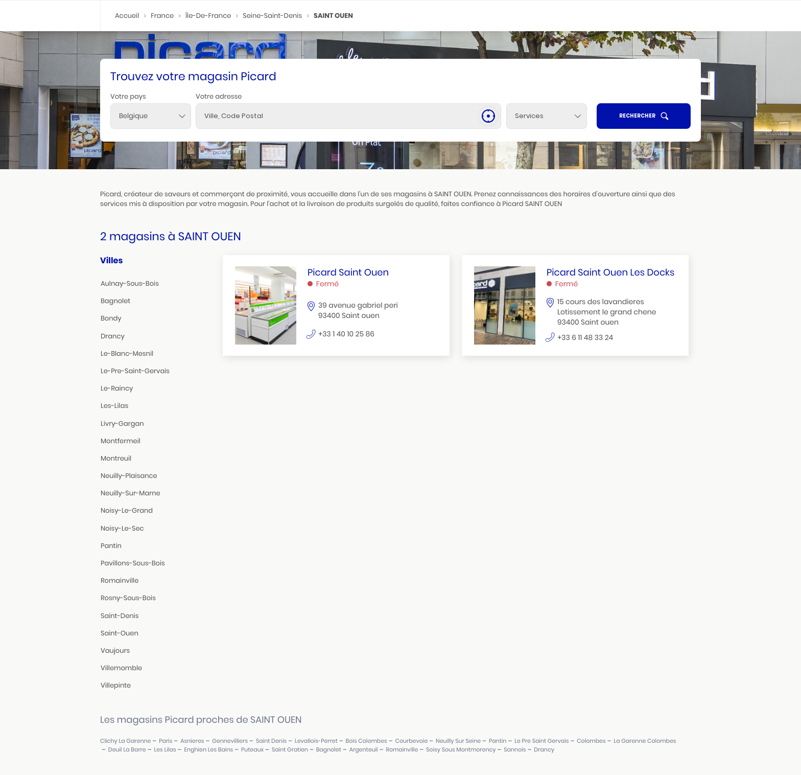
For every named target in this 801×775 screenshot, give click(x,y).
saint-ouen (119, 633)
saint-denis (119, 616)
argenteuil (363, 749)
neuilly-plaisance (129, 476)
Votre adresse (219, 96)
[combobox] (151, 116)
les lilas (165, 749)
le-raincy (117, 388)
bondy (111, 318)
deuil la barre (127, 749)
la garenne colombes (645, 741)
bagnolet (115, 301)
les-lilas (114, 406)
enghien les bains (208, 749)
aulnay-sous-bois (130, 283)
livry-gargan (122, 423)
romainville (119, 580)
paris (165, 741)
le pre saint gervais (541, 741)
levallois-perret (316, 741)
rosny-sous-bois (128, 598)
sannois (515, 749)
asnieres (192, 741)
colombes (591, 741)
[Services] (546, 116)
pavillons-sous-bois (133, 563)
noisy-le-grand (127, 510)
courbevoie (411, 741)
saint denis (271, 741)
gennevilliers (230, 741)
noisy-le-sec (122, 528)
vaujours (115, 650)
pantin (111, 546)
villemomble (121, 668)
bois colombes (366, 741)
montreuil (116, 458)
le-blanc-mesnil (127, 353)
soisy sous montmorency (461, 749)
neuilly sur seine (458, 741)
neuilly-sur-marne (130, 493)
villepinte (116, 685)
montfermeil (120, 441)
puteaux (252, 749)
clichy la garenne (125, 741)
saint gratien (290, 749)
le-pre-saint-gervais (135, 371)
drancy (113, 336)
